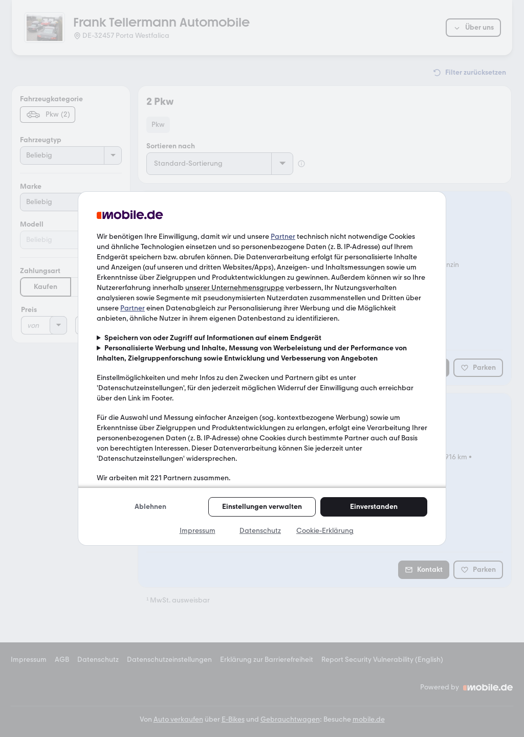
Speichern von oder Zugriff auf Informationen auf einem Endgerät (212, 337)
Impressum (197, 530)
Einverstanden (374, 506)
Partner (283, 236)
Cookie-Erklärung (325, 530)
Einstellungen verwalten (262, 506)
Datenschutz (260, 530)
